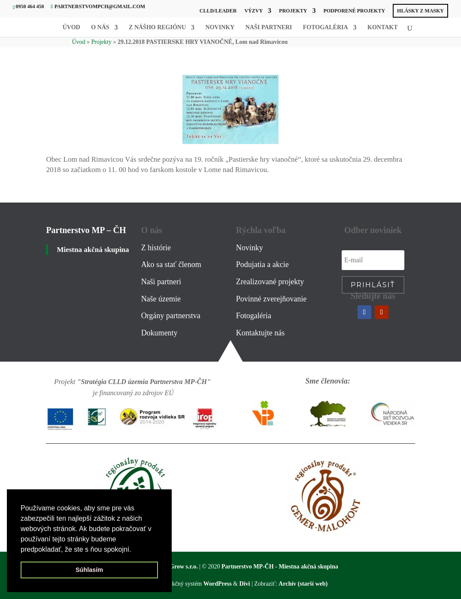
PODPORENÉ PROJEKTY (354, 11)
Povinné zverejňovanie (271, 299)
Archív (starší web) (303, 584)
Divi (244, 584)
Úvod (71, 28)
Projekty (293, 11)
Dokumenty (159, 333)
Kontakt (382, 28)
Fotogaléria (325, 28)
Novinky (220, 28)
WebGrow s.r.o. (178, 566)
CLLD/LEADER (218, 11)
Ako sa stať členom (171, 264)
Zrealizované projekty (270, 281)
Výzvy (253, 11)
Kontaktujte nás (260, 333)
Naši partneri (269, 28)
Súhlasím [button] (89, 569)
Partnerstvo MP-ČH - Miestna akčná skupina (279, 566)
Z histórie (156, 247)
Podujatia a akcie (262, 264)
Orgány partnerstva (170, 315)
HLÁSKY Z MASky (420, 11)
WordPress (217, 584)
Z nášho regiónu (157, 28)
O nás (100, 28)
